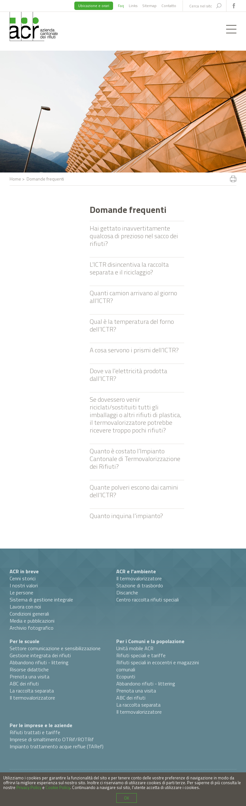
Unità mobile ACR (134, 648)
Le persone (21, 592)
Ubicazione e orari (93, 6)
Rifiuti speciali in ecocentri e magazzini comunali (157, 666)
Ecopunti (125, 676)
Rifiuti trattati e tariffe (35, 732)
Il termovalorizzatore (139, 578)
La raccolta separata (32, 690)
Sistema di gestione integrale (41, 599)
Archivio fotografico (31, 627)
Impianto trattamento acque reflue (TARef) (56, 746)
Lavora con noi (25, 606)
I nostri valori (24, 585)
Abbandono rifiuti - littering (39, 662)
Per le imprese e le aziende (41, 725)
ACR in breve (24, 571)
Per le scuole (24, 641)
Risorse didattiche (29, 669)
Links (133, 6)
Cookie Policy (57, 787)
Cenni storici (23, 578)
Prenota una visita (29, 676)
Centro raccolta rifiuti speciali (147, 599)
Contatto (168, 6)
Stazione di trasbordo (139, 585)
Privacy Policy (28, 787)
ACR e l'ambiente (136, 571)
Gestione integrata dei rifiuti (40, 655)
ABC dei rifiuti (24, 683)
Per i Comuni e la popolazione (150, 641)
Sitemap (149, 6)
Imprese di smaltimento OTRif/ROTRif (52, 739)
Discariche (127, 592)
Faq (121, 6)
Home (15, 178)
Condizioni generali (29, 613)
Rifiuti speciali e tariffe (141, 655)
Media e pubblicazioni (32, 620)
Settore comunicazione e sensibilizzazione (55, 648)
